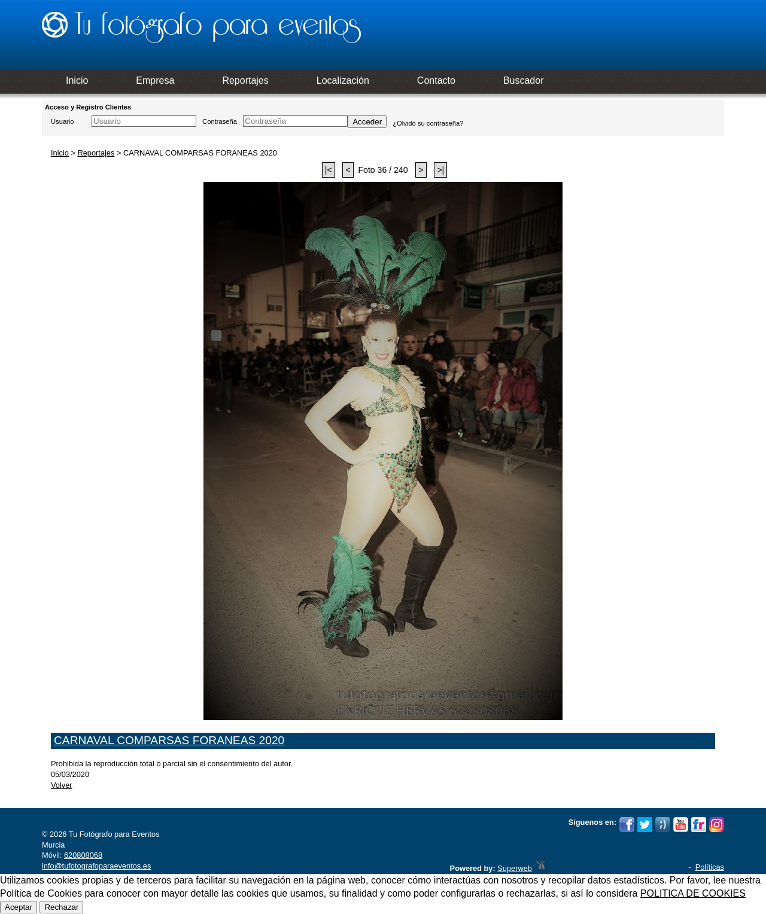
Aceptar (18, 907)
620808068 (83, 855)
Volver (61, 785)
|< (328, 170)
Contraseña (219, 121)
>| (440, 170)
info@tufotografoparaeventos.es (96, 865)
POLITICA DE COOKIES (693, 893)
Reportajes (95, 152)
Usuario (62, 121)
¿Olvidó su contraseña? (428, 123)
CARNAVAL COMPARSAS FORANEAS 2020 (169, 740)
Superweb (514, 868)
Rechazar (61, 907)
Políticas (709, 867)
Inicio (60, 152)
